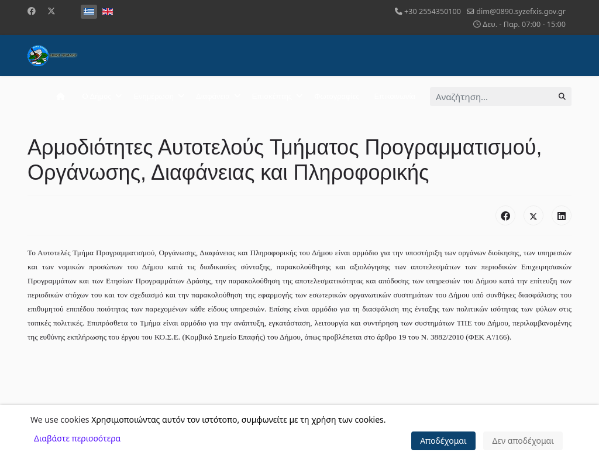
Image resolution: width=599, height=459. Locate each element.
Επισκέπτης (272, 96)
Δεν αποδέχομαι (523, 440)
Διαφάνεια (213, 96)
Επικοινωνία (394, 96)
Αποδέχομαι (443, 440)
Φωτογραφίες (336, 96)
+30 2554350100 (432, 11)
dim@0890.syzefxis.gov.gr (521, 11)
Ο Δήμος (97, 96)
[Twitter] (51, 10)
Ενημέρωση (153, 96)
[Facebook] (31, 10)
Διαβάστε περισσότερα (77, 438)
